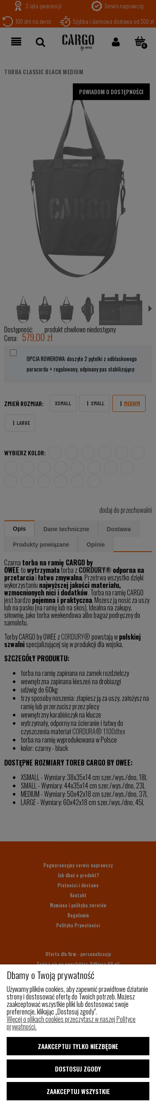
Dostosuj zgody (78, 1068)
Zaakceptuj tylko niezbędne (78, 1046)
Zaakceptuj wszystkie (78, 1091)
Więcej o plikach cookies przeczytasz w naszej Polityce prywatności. (71, 1023)
